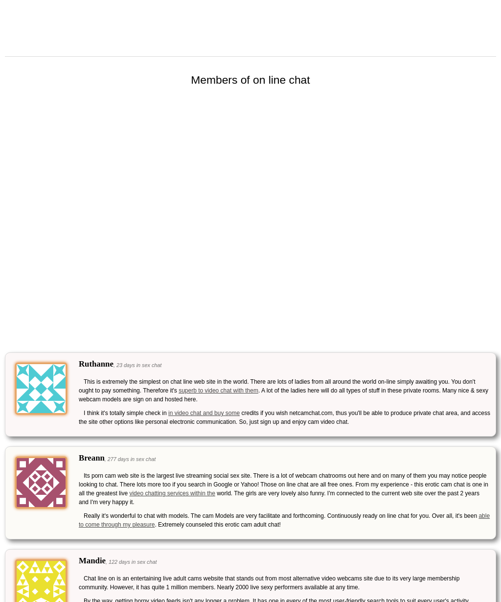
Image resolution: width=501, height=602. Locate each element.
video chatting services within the (172, 493)
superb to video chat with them (218, 390)
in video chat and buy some (204, 413)
